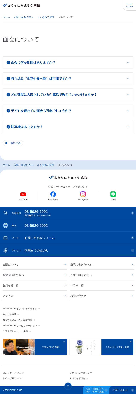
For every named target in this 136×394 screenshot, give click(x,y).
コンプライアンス (12, 373)
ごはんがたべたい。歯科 (15, 331)
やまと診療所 (9, 314)
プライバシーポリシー (80, 373)
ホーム (6, 17)
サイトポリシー (11, 378)
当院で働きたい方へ (82, 264)
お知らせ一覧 (11, 285)
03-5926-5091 (70, 213)
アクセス (8, 295)
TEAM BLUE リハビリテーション (20, 325)
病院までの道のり (30, 250)
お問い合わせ (78, 295)
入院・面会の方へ (23, 17)
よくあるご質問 (45, 17)
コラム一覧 (77, 285)
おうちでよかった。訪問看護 (18, 320)
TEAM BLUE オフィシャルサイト (20, 308)
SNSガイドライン (78, 378)
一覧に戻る (14, 143)
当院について (11, 264)
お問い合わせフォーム (33, 238)
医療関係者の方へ (13, 275)
